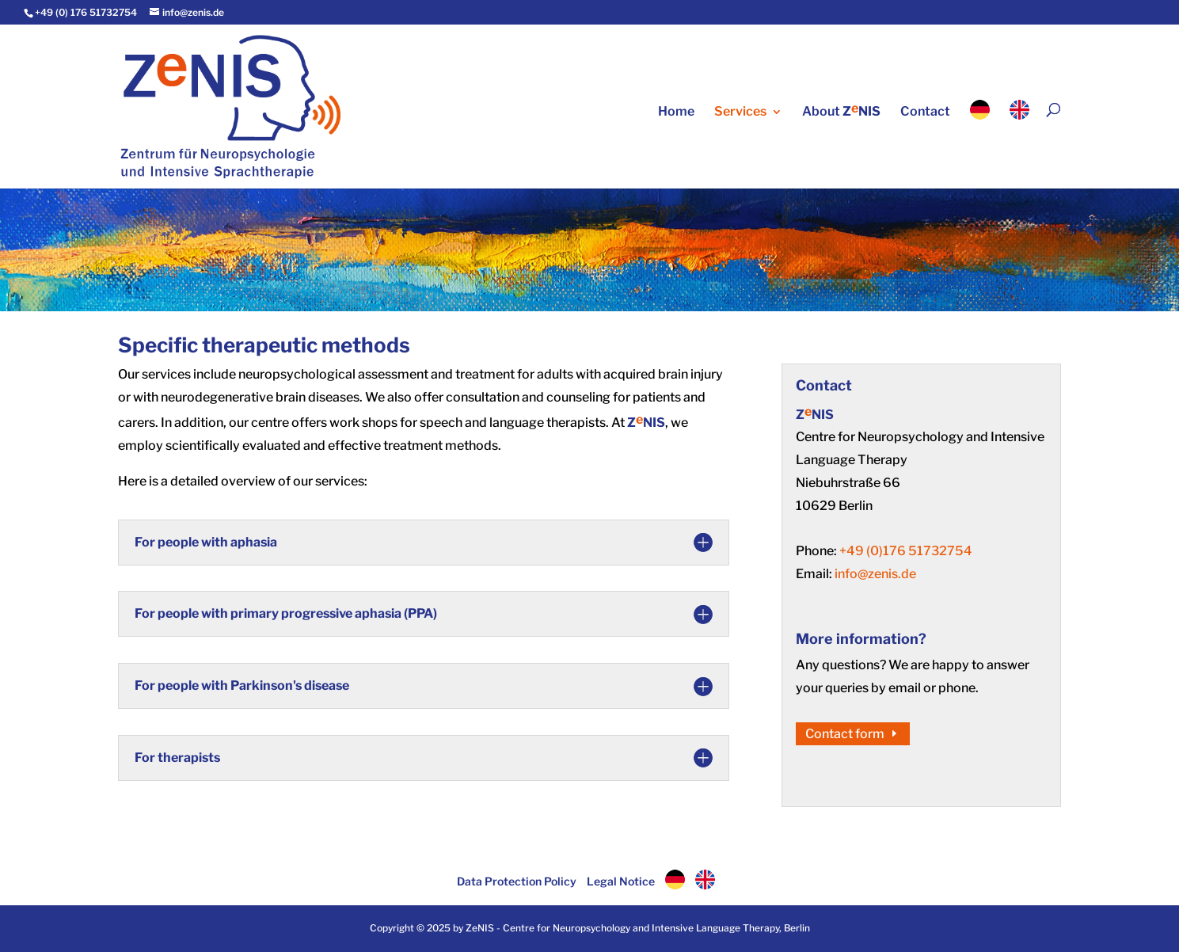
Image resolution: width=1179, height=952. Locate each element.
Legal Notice (621, 881)
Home (676, 112)
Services (740, 112)
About (841, 111)
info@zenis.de (875, 573)
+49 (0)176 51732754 (905, 550)
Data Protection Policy (516, 881)
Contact (925, 112)
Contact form (844, 733)
